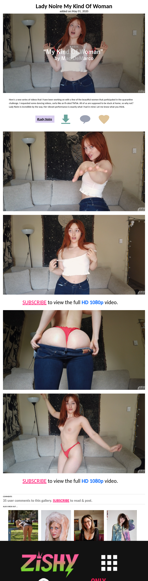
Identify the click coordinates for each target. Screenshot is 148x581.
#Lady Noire (44, 119)
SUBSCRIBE (35, 302)
